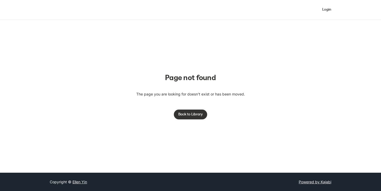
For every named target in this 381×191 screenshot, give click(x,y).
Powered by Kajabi (315, 182)
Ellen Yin (79, 182)
